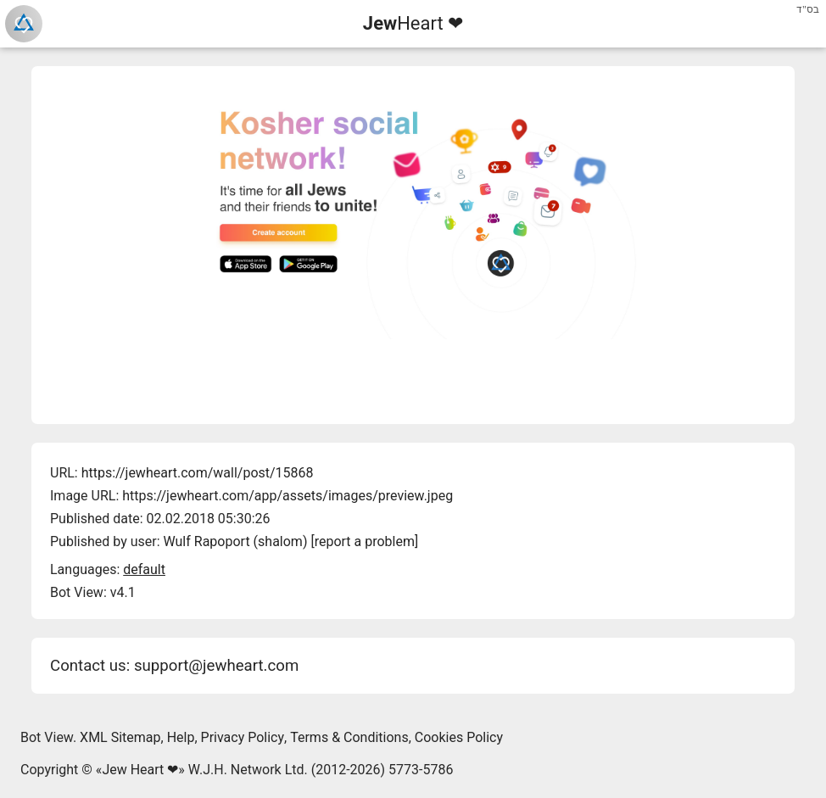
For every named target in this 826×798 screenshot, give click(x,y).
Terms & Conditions (349, 737)
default (144, 569)
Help (181, 737)
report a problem (365, 541)
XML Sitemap (120, 737)
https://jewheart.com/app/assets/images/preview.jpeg (287, 496)
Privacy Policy (243, 737)
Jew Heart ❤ (140, 770)
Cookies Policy (459, 737)
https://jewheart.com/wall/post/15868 (197, 473)
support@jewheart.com (216, 665)
